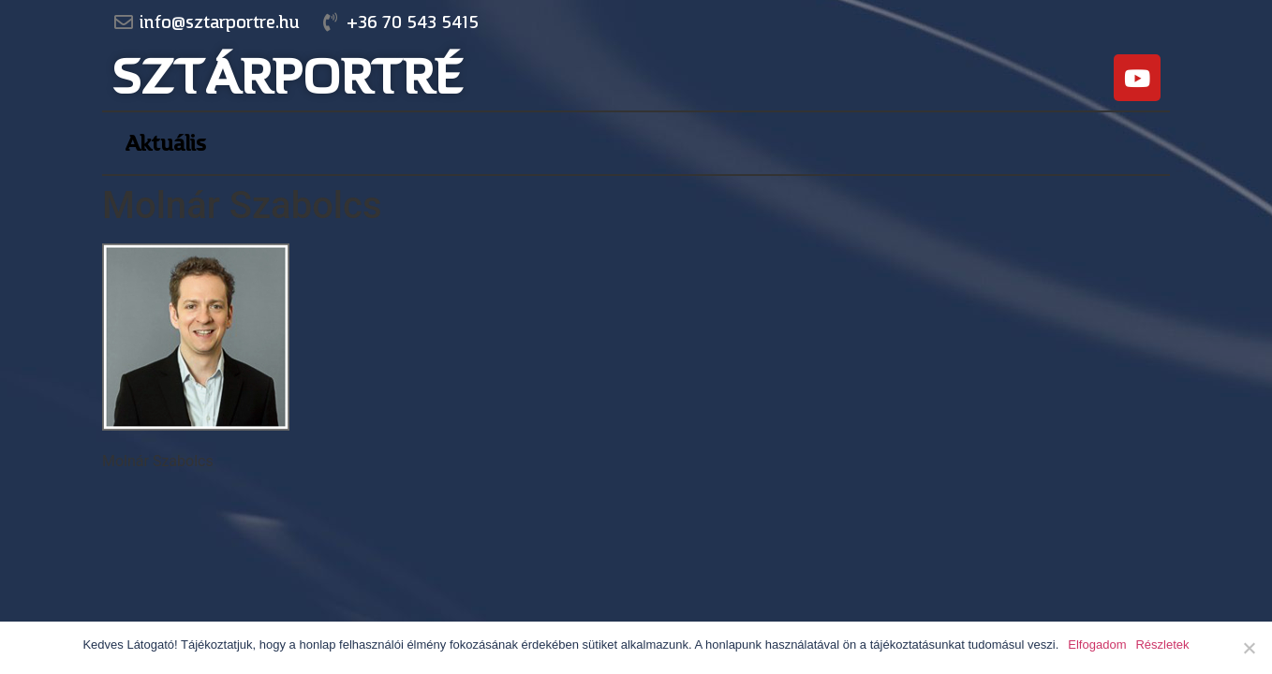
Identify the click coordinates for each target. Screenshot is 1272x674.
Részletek (1162, 644)
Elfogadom (1097, 644)
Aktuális (165, 143)
